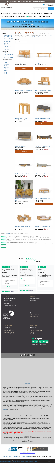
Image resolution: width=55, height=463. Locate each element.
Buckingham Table (33, 36)
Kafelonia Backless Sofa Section (42, 118)
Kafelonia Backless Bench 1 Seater (43, 198)
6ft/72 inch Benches (8, 57)
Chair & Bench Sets (8, 38)
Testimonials (6, 303)
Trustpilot (8, 233)
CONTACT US (46, 4)
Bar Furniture (7, 60)
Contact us (5, 409)
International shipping (35, 298)
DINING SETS (26, 13)
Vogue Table (40, 36)
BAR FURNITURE (48, 13)
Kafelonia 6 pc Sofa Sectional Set (42, 146)
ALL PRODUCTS (7, 13)
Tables (5, 72)
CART (53, 4)
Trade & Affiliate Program (45, 16)
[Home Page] (7, 5)
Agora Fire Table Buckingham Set (22, 226)
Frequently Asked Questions (10, 305)
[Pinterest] (24, 355)
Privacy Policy (16, 456)
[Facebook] (21, 355)
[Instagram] (28, 355)
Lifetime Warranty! (8, 300)
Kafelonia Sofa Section (20, 146)
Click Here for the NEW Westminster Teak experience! (34, 1)
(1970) (30, 16)
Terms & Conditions (7, 456)
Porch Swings (7, 44)
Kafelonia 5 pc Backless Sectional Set (23, 173)
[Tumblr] (34, 355)
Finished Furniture (8, 69)
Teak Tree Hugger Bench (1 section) (43, 90)
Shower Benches (8, 48)
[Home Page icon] (1, 13)
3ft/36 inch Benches (8, 52)
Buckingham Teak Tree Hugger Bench (23, 90)
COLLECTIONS (17, 13)
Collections (6, 64)
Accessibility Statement (25, 456)
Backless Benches (8, 35)
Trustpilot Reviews (20, 16)
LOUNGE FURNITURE (36, 13)
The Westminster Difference (7, 16)
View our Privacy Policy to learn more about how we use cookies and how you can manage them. (18, 461)
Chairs (5, 62)
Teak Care (6, 73)
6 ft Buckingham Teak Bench (21, 63)
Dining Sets (6, 67)
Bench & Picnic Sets (8, 36)
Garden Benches (7, 40)
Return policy (33, 300)
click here (40, 411)
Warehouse (41, 314)
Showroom (15, 330)
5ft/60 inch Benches (8, 56)
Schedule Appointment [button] (9, 333)
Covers (5, 65)
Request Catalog (7, 301)
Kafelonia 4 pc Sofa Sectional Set (42, 173)
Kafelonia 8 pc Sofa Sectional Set (42, 226)
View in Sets (24, 68)
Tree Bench (6, 49)
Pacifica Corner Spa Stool (21, 118)
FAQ (35, 16)
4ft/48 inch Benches (8, 54)
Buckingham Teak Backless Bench (42, 63)
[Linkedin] (31, 355)
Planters (6, 70)
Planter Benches (7, 46)
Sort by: (17, 39)
